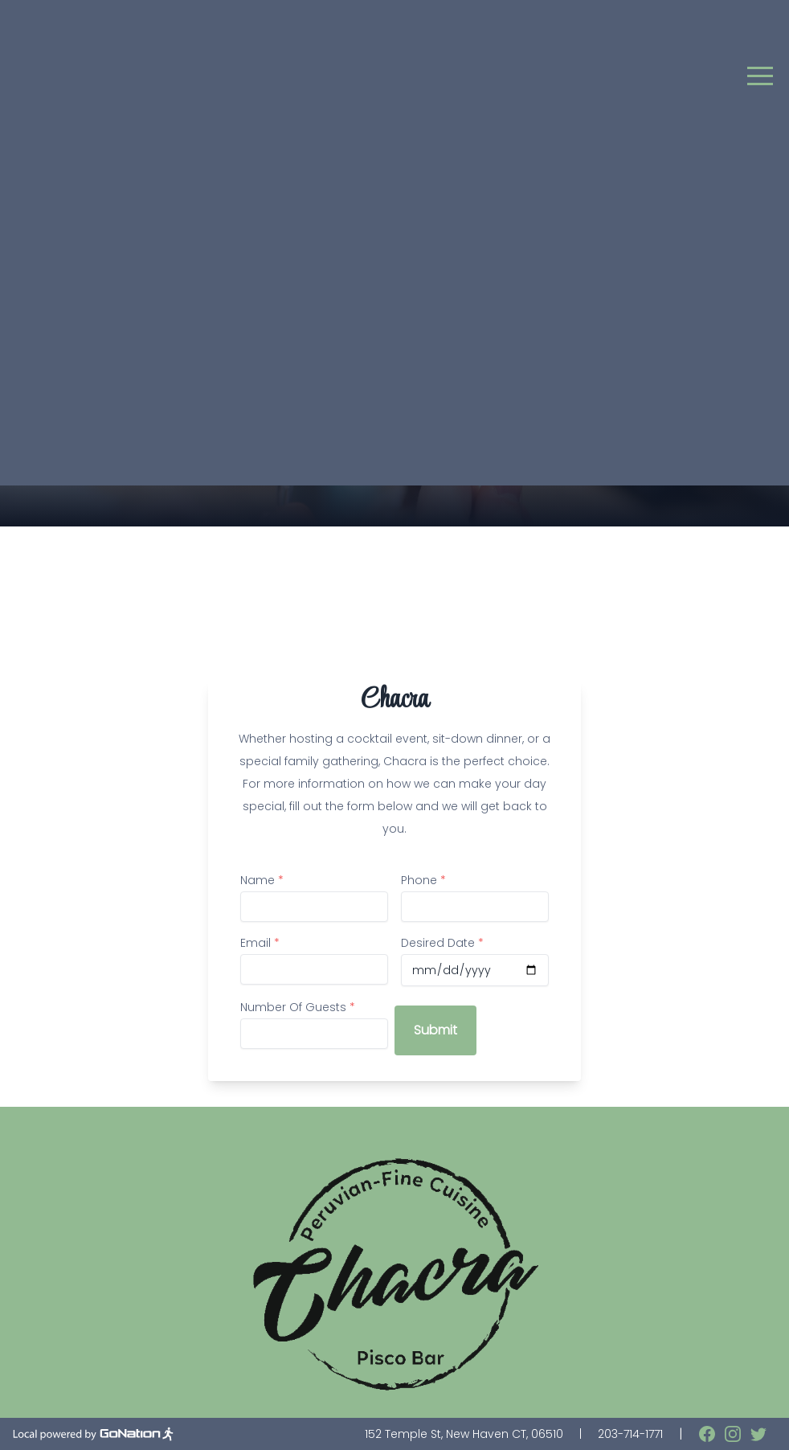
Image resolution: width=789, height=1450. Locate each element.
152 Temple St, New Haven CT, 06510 (464, 1434)
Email (260, 943)
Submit (435, 1030)
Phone (423, 880)
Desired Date (442, 943)
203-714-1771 (630, 1434)
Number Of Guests (297, 1007)
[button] (760, 75)
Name (262, 880)
